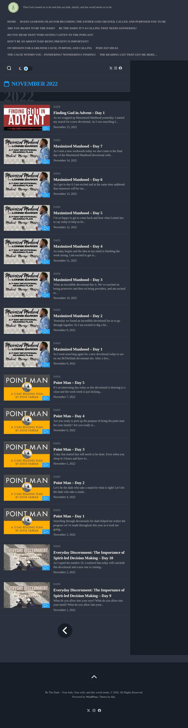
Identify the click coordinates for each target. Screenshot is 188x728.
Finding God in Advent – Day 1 (79, 112)
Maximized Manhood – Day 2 (77, 315)
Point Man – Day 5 (68, 382)
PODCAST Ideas (107, 48)
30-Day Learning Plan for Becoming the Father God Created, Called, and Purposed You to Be (93, 21)
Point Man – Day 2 (68, 482)
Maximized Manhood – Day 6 (77, 179)
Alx (113, 696)
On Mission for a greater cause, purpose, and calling (49, 48)
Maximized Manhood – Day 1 (77, 349)
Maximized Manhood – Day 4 (77, 246)
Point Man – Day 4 (68, 416)
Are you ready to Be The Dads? (31, 28)
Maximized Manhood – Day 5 (77, 213)
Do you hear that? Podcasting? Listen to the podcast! (50, 34)
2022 (19, 96)
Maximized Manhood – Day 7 (77, 146)
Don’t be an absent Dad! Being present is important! (48, 41)
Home (11, 21)
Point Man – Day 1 (68, 516)
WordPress (92, 696)
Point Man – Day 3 (68, 449)
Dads (56, 106)
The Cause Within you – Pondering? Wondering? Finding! (51, 54)
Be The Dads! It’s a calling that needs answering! (98, 28)
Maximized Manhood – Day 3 (77, 279)
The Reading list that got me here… (128, 54)
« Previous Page (65, 630)
